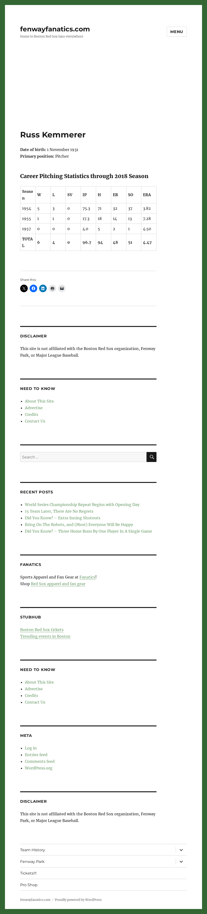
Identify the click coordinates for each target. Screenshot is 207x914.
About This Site (39, 401)
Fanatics (87, 577)
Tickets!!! (28, 873)
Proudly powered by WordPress (78, 900)
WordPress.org (38, 768)
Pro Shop (28, 885)
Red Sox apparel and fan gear (58, 583)
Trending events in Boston (45, 636)
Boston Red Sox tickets (42, 629)
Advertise (34, 407)
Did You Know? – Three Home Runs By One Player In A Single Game (88, 531)
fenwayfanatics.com (55, 29)
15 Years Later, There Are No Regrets (59, 511)
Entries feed (36, 754)
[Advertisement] (104, 94)
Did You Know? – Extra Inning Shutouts (62, 517)
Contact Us (35, 421)
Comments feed (40, 761)
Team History (32, 850)
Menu (176, 31)
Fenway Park (32, 861)
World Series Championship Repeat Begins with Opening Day (82, 504)
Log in (31, 748)
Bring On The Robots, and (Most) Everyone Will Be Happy (79, 524)
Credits (31, 414)
